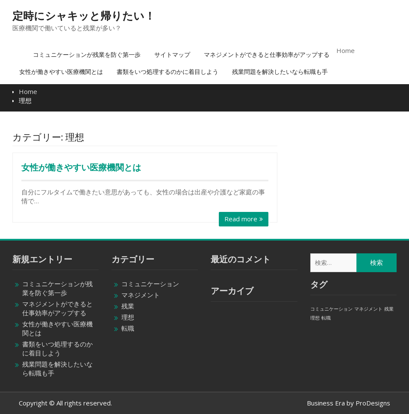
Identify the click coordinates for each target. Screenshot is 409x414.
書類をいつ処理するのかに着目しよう (167, 72)
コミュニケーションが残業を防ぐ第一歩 (87, 54)
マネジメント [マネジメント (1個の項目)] (368, 309)
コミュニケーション (150, 283)
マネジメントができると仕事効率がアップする (267, 54)
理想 (127, 317)
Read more (240, 218)
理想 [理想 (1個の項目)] (315, 318)
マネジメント (140, 295)
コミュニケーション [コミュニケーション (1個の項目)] (331, 309)
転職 (127, 328)
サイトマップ (172, 54)
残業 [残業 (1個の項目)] (389, 309)
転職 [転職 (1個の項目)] (326, 318)
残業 (127, 306)
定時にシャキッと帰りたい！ (83, 15)
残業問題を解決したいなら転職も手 (280, 72)
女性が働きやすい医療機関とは (61, 72)
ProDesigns (373, 403)
